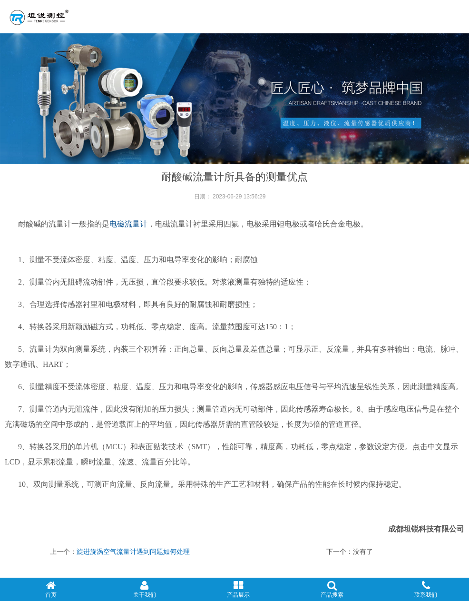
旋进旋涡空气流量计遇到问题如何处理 (133, 551)
